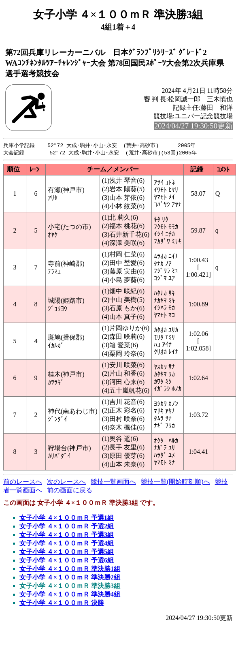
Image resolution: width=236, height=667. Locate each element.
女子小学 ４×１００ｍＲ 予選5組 (66, 552)
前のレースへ (22, 482)
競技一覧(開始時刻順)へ (175, 482)
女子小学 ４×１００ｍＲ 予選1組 (66, 518)
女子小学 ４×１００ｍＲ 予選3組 (66, 535)
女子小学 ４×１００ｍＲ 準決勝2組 (69, 578)
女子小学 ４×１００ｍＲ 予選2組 (66, 527)
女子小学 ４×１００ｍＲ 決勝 (61, 603)
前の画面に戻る (69, 490)
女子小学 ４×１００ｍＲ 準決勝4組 (69, 595)
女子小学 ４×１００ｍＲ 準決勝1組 (69, 569)
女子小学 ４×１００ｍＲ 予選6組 (66, 561)
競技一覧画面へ (113, 482)
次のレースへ (66, 482)
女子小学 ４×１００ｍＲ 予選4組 (66, 544)
